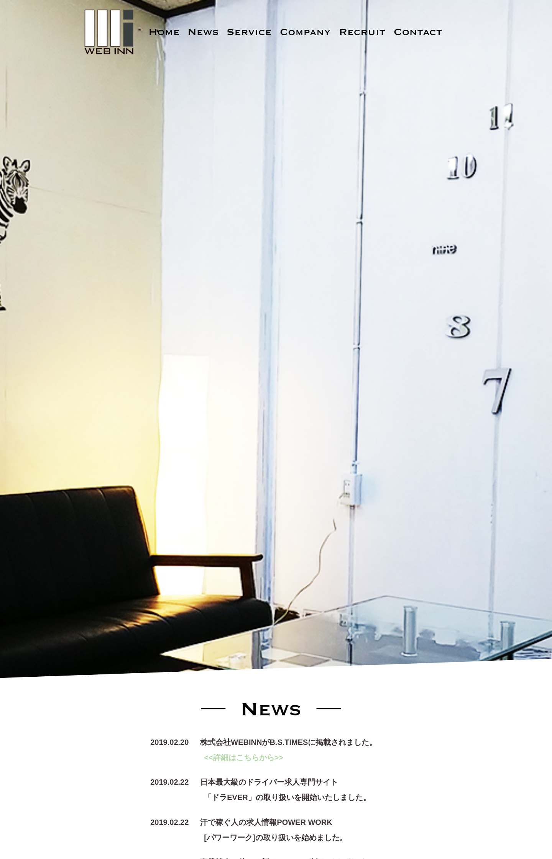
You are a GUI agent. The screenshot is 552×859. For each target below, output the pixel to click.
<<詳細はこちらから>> (243, 757)
